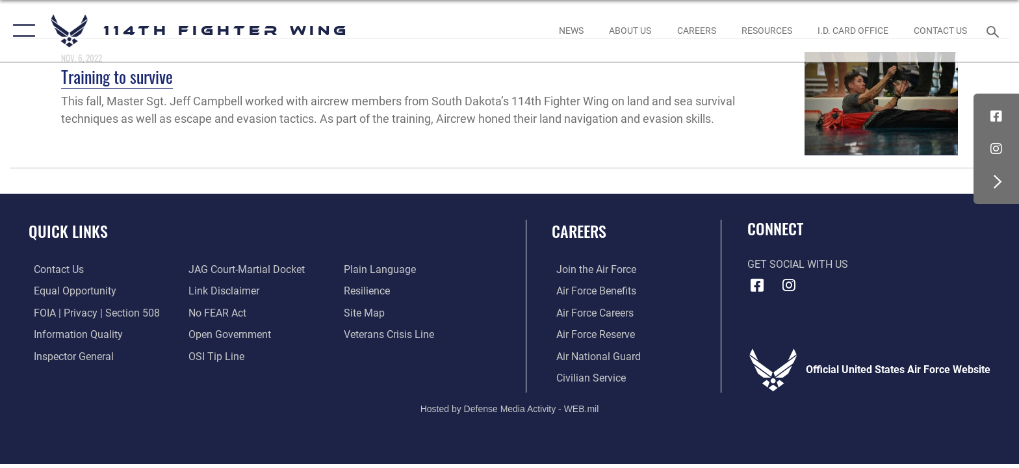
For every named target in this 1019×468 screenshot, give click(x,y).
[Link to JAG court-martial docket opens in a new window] (245, 269)
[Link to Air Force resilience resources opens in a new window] (368, 291)
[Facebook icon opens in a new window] (996, 116)
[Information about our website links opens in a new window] (222, 291)
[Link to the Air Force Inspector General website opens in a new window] (69, 356)
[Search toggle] (994, 31)
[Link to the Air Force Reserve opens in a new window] (591, 334)
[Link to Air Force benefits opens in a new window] (592, 291)
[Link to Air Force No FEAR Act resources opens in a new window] (216, 312)
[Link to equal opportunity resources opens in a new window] (70, 291)
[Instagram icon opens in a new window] (996, 149)
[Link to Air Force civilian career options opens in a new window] (586, 377)
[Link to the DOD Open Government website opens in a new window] (228, 334)
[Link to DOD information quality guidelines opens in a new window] (73, 334)
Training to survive (117, 76)
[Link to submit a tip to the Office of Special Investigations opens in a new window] (215, 356)
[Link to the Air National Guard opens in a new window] (594, 356)
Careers (579, 231)
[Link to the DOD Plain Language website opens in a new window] (381, 269)
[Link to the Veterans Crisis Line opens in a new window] (390, 334)
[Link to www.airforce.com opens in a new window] (592, 269)
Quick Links (68, 231)
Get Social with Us (797, 264)
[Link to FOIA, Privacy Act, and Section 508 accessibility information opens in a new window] (92, 312)
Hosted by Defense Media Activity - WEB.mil (509, 408)
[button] (21, 31)
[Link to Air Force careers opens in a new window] (590, 312)
